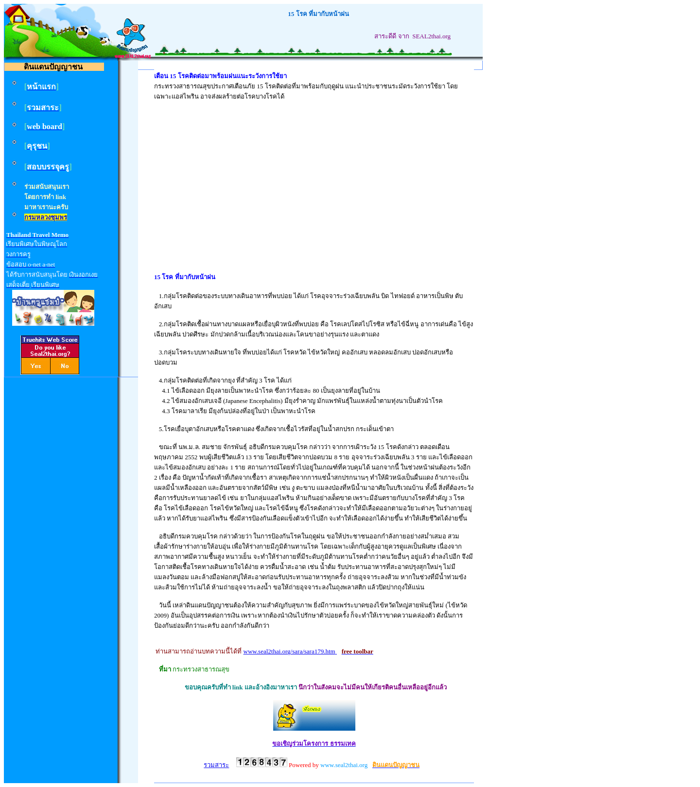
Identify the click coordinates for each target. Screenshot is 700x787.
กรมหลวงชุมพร (45, 217)
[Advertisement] (314, 177)
